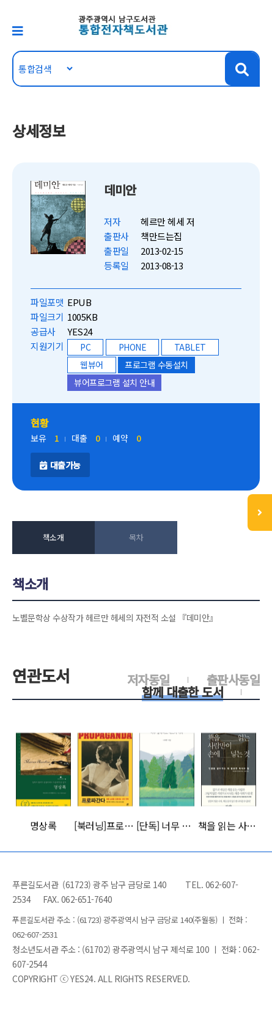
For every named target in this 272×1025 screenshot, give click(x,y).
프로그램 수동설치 (156, 365)
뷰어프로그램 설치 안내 (114, 382)
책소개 (53, 537)
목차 (136, 537)
